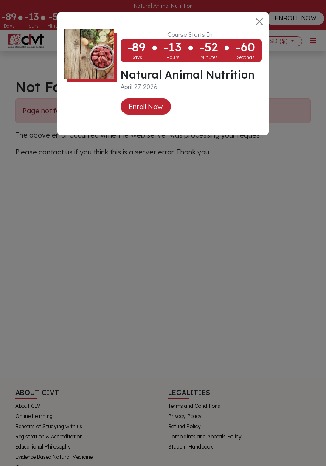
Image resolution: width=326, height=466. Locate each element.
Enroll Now (146, 106)
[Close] (259, 22)
